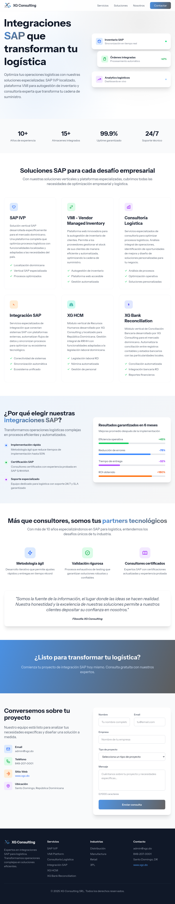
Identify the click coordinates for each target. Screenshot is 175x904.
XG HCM (75, 317)
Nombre (103, 716)
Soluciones (121, 5)
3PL (92, 865)
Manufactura (98, 854)
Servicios (103, 5)
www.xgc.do (22, 778)
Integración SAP (25, 317)
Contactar (160, 5)
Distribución (97, 848)
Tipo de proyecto (108, 751)
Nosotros (139, 5)
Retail (93, 859)
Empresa (104, 734)
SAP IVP (18, 220)
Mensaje (103, 769)
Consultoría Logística (60, 859)
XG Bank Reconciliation (61, 875)
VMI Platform (55, 854)
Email (137, 716)
